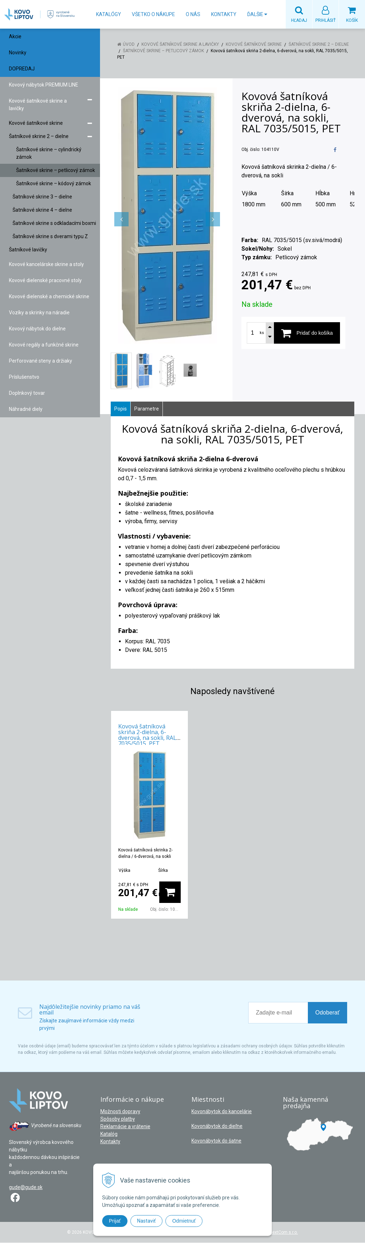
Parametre (146, 409)
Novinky (17, 53)
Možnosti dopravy (120, 1112)
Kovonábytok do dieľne (216, 1126)
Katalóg (109, 1134)
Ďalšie (257, 14)
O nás (193, 14)
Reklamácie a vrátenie (125, 1127)
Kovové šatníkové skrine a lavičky (180, 44)
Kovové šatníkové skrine (254, 44)
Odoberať (327, 1013)
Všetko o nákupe (153, 14)
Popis (120, 409)
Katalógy (108, 14)
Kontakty (223, 14)
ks (262, 333)
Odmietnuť (184, 1221)
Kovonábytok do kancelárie (221, 1112)
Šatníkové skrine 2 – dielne (319, 44)
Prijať (115, 1221)
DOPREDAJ (22, 69)
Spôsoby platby (117, 1119)
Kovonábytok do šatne (216, 1141)
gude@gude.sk (25, 1187)
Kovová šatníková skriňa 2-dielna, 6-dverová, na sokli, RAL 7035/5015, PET (147, 735)
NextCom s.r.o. (283, 1232)
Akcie (15, 37)
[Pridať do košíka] (307, 333)
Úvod (129, 44)
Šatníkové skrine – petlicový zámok (163, 51)
